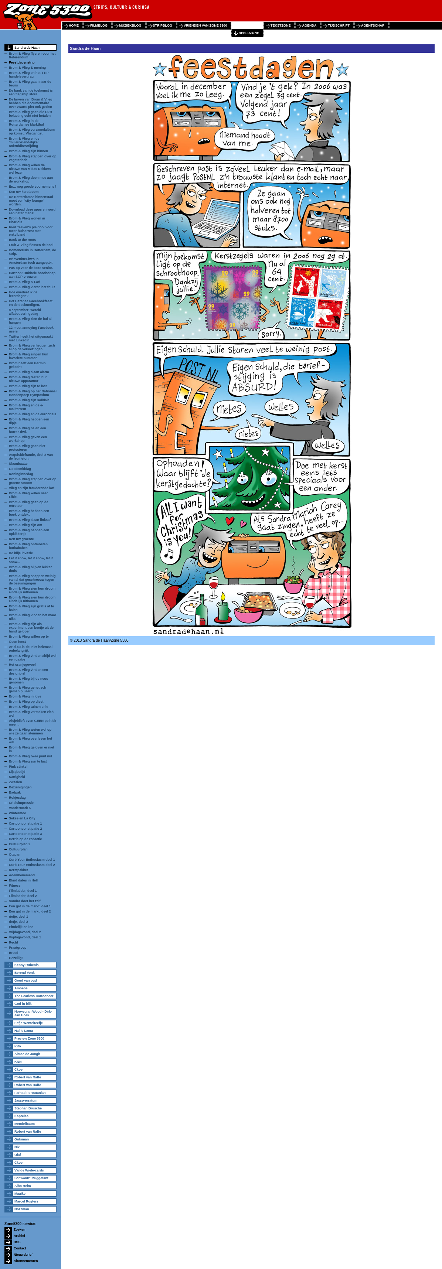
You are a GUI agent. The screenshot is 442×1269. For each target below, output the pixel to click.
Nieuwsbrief (23, 1254)
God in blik (23, 1004)
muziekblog (130, 25)
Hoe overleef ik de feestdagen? (23, 294)
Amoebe (21, 988)
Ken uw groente (21, 539)
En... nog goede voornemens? (33, 186)
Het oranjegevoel (22, 664)
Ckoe (18, 1069)
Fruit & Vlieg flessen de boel (31, 245)
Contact (20, 1248)
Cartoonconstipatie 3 (25, 834)
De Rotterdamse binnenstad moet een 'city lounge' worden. (31, 200)
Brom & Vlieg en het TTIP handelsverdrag (28, 74)
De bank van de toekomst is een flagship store (31, 92)
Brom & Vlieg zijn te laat (28, 386)
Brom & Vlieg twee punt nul (30, 756)
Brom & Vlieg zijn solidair (29, 400)
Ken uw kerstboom (24, 192)
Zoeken (20, 1229)
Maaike (20, 1193)
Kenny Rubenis (26, 965)
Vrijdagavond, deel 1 (25, 937)
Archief (19, 1236)
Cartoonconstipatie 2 (25, 828)
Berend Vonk (24, 973)
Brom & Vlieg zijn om (25, 525)
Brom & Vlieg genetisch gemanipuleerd (27, 689)
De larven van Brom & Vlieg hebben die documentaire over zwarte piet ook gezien (30, 103)
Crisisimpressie (21, 803)
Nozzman (21, 1209)
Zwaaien (15, 782)
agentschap (372, 25)
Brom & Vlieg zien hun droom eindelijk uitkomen (32, 590)
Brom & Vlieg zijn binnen (28, 151)
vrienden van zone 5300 (205, 25)
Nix (17, 1147)
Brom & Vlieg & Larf (24, 282)
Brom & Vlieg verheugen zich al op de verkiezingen (32, 347)
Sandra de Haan (27, 48)
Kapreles (21, 1116)
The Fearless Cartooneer (34, 996)
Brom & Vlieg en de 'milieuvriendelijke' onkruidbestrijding (24, 142)
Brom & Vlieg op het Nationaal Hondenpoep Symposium (33, 393)
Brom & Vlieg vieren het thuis (32, 287)
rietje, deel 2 (18, 922)
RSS (17, 1242)
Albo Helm (22, 1186)
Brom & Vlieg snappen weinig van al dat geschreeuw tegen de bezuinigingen (32, 579)
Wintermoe (17, 813)
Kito (17, 1046)
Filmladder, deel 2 (23, 896)
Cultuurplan (18, 849)
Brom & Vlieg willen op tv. (29, 636)
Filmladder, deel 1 (23, 891)
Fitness (15, 885)
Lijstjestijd (17, 772)
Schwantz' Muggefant (31, 1178)
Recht (13, 942)
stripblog (163, 25)
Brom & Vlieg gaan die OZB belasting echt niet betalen (30, 113)
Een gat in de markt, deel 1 (30, 906)
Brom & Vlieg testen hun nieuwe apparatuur (28, 379)
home (74, 25)
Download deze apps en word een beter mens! (32, 211)
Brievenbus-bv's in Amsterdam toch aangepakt (30, 261)
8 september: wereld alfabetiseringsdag (25, 311)
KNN (18, 1062)
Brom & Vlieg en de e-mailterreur (26, 407)
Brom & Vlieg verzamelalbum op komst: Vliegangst (32, 131)
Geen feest (17, 642)
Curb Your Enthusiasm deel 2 (32, 865)
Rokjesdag (17, 797)
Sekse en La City (22, 818)
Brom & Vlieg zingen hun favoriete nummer (28, 356)
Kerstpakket (18, 870)
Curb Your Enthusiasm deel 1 (32, 860)
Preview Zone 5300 (29, 1038)
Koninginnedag (21, 474)
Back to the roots (22, 240)
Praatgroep (18, 947)
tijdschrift (339, 25)
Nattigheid (17, 777)
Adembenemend (22, 875)
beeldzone (248, 33)
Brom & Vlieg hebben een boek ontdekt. (29, 512)
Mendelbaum (24, 1124)
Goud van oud (25, 980)
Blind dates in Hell (23, 880)
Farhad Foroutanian (30, 1093)
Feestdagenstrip (22, 62)
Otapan (14, 854)
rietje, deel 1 (18, 916)
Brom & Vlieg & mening (27, 67)
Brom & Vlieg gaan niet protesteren (27, 447)
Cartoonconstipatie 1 (25, 823)
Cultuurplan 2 (19, 844)
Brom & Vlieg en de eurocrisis (32, 414)
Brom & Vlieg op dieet (26, 701)
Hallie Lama (23, 1031)
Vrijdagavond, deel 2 (25, 932)
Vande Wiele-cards (29, 1170)
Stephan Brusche (28, 1108)
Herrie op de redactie (25, 839)
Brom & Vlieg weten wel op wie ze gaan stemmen (30, 731)
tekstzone (281, 25)
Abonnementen (26, 1261)
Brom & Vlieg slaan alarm (29, 372)
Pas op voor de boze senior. (31, 268)
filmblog (99, 25)
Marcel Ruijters (26, 1201)
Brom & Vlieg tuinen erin (28, 707)
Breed (13, 953)
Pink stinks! (18, 766)
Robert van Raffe (27, 1077)
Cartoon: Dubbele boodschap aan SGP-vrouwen (32, 275)
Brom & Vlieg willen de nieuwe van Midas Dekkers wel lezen (30, 168)
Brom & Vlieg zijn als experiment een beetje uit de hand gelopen (31, 627)
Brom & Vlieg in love (25, 696)
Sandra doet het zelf (25, 901)
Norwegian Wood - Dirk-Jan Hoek (33, 1013)
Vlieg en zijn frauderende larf (31, 488)
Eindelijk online (21, 927)
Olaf (17, 1155)
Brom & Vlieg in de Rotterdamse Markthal (26, 122)
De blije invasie (21, 553)
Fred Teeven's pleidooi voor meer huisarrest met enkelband (31, 230)
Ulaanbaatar (18, 463)
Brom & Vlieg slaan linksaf (30, 520)
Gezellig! (16, 958)
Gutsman (21, 1139)
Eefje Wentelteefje (28, 1023)
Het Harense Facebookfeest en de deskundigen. (30, 303)
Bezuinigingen (20, 787)
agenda (309, 25)
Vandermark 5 (20, 808)
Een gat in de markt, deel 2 (30, 911)
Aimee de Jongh (27, 1054)
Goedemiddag (20, 469)
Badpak (15, 792)
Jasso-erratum (25, 1100)
